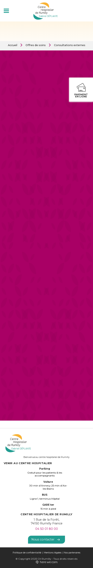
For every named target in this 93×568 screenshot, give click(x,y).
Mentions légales (53, 552)
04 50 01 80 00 (46, 529)
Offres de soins (36, 45)
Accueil (12, 45)
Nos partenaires (72, 552)
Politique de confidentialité (27, 552)
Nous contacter (45, 539)
